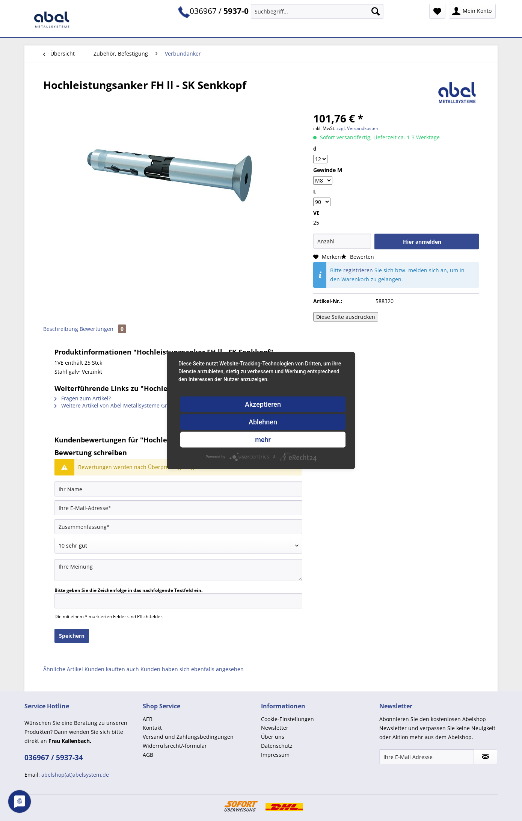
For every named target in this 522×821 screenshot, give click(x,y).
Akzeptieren (263, 404)
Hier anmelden (422, 241)
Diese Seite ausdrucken (345, 316)
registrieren (358, 270)
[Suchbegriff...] (317, 11)
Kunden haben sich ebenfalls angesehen (192, 669)
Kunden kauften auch (111, 669)
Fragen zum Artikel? (82, 398)
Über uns (272, 736)
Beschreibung (60, 328)
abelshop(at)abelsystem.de (75, 774)
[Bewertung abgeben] (178, 546)
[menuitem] (317, 15)
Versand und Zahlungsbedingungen (188, 736)
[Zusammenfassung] (178, 526)
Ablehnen (263, 422)
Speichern (71, 635)
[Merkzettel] (437, 11)
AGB (148, 754)
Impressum (275, 754)
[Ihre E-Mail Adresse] (426, 756)
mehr (263, 440)
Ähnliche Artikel (63, 669)
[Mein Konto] (472, 11)
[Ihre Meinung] (178, 570)
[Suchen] (375, 11)
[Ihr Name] (178, 489)
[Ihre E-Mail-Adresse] (178, 507)
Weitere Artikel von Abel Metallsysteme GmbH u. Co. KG (127, 405)
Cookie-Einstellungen (287, 719)
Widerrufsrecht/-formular (175, 745)
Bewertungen (103, 328)
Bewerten (357, 256)
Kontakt (152, 727)
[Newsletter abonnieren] (485, 756)
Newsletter (274, 727)
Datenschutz (277, 745)
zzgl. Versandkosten (357, 128)
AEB (147, 719)
